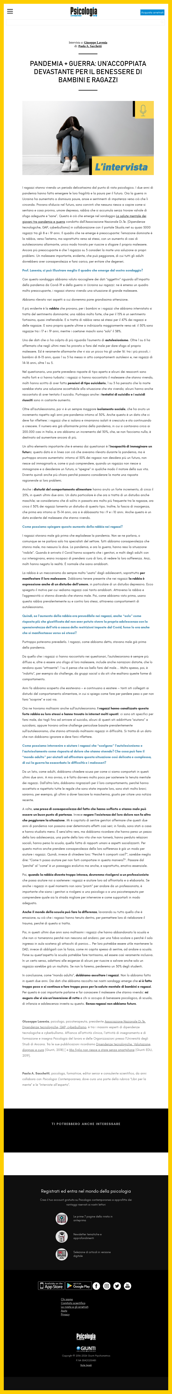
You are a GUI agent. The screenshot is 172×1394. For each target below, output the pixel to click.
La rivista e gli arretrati (74, 1307)
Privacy (65, 1314)
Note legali (86, 1365)
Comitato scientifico (73, 1303)
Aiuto (64, 1310)
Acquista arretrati (152, 12)
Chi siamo (67, 1299)
